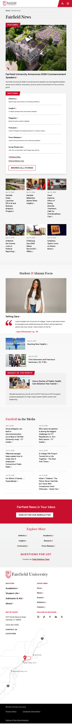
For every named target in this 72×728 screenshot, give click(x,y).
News (39, 593)
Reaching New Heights (36, 344)
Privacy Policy (11, 711)
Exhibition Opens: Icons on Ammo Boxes (52, 245)
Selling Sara (12, 316)
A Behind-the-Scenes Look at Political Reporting (10, 246)
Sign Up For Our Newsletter (35, 515)
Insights (12, 108)
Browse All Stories (22, 168)
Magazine (12, 118)
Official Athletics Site (16, 161)
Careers (40, 607)
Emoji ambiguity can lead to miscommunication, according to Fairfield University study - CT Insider (14, 435)
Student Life (12, 593)
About (9, 603)
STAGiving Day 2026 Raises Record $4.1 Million (31, 246)
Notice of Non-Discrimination (17, 720)
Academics (47, 535)
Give (39, 588)
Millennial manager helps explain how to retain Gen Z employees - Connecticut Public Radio (14, 460)
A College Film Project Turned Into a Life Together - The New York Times (48, 458)
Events (40, 597)
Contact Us (11, 630)
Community (22, 546)
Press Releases (15, 137)
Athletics (12, 99)
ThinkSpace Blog (14, 157)
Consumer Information (31, 711)
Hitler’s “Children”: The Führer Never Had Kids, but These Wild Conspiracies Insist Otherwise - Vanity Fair (48, 483)
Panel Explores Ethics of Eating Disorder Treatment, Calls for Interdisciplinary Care (54, 206)
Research (48, 541)
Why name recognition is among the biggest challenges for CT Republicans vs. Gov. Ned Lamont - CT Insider (48, 435)
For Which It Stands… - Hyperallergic (15, 479)
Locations (11, 634)
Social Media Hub (16, 147)
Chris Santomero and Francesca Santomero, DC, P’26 (41, 360)
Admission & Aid (14, 598)
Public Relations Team (41, 559)
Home (8, 11)
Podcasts (12, 128)
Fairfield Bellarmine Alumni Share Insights (32, 199)
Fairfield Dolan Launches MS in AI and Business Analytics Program (11, 203)
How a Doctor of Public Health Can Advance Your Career (46, 382)
